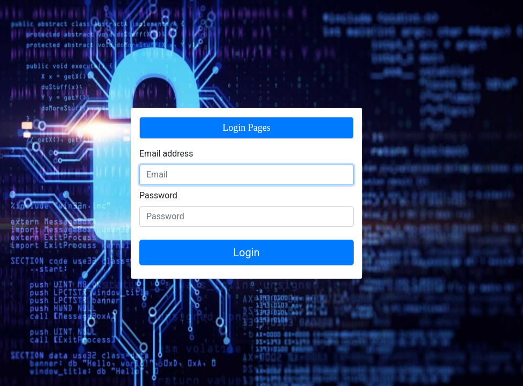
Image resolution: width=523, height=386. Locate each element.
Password (158, 195)
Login (246, 252)
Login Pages (246, 127)
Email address (166, 154)
